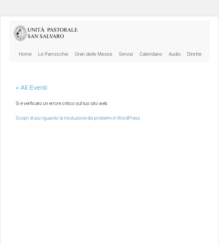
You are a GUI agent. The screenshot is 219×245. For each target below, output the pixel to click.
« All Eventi (31, 87)
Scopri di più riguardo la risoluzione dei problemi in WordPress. (78, 118)
